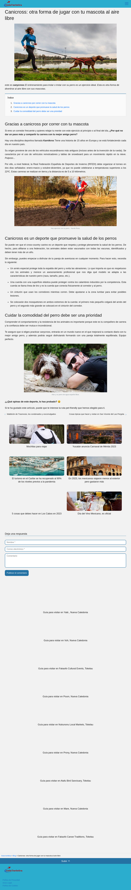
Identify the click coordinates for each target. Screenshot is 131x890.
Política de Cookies (10, 886)
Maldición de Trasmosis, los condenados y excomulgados (31, 414)
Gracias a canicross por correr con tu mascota (34, 103)
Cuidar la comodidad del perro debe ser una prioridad (38, 111)
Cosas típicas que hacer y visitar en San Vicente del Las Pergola (96, 414)
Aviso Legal (7, 883)
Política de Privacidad (11, 880)
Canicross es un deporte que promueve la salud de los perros (41, 107)
